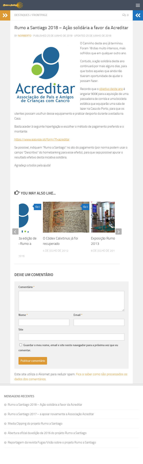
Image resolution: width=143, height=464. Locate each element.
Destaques (22, 15)
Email (78, 315)
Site (20, 329)
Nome (23, 315)
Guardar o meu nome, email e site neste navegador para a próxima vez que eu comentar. (68, 347)
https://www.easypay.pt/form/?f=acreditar (41, 139)
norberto (24, 35)
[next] (118, 231)
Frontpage (39, 15)
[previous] (15, 231)
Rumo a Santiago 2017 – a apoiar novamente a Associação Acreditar (51, 414)
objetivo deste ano (111, 89)
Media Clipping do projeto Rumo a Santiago (35, 423)
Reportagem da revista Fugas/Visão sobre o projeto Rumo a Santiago (52, 442)
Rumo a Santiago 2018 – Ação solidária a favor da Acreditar (45, 404)
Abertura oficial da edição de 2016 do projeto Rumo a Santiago (47, 433)
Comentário (26, 287)
